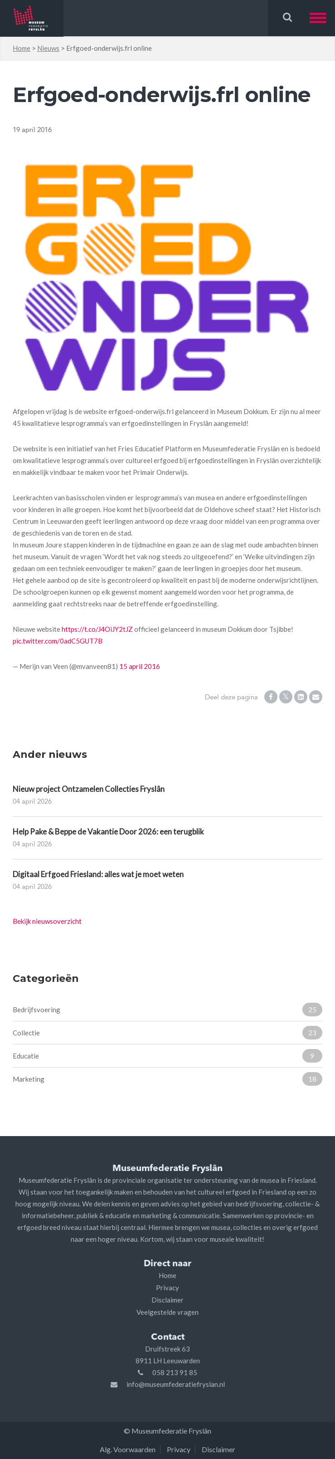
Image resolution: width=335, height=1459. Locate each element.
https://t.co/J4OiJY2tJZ (97, 629)
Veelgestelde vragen (167, 1312)
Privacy (167, 1287)
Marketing (167, 1079)
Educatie (167, 1056)
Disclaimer (167, 1300)
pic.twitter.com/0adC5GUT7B (57, 641)
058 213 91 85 (174, 1372)
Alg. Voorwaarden (127, 1449)
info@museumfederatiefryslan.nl (175, 1384)
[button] (322, 18)
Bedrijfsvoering (167, 1009)
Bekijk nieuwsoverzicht (47, 921)
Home (21, 48)
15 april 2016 (139, 666)
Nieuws (48, 48)
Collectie (167, 1032)
